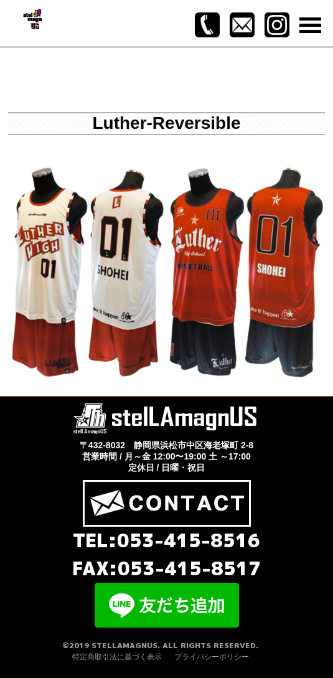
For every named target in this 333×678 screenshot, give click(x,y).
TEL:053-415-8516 (166, 540)
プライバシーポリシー (211, 656)
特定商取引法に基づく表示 (117, 656)
